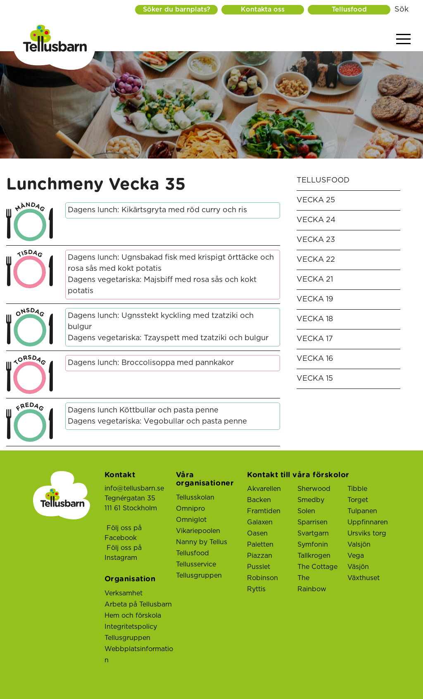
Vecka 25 (316, 200)
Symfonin (312, 544)
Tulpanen (362, 511)
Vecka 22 (316, 259)
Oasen (257, 533)
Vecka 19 (315, 299)
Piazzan (259, 555)
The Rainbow (311, 583)
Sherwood (313, 489)
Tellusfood (349, 9)
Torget (357, 500)
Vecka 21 (315, 279)
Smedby (310, 500)
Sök (401, 9)
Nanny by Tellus (201, 542)
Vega (355, 555)
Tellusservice (196, 564)
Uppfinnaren (367, 522)
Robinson (262, 578)
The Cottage (317, 567)
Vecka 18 (315, 319)
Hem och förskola (133, 615)
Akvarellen (264, 489)
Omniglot (191, 520)
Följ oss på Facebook (123, 533)
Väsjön (358, 567)
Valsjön (359, 544)
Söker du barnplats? (175, 9)
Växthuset (363, 578)
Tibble (357, 489)
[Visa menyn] (403, 39)
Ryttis (256, 589)
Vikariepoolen (198, 531)
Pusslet (258, 567)
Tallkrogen (313, 555)
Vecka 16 (315, 359)
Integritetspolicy (131, 626)
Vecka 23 (316, 240)
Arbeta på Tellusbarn (138, 604)
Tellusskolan (195, 497)
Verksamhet (124, 593)
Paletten (260, 544)
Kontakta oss (262, 9)
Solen (306, 511)
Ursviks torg (366, 533)
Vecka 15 (315, 378)
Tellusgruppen (127, 638)
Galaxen (260, 522)
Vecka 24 (316, 220)
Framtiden (263, 511)
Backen (259, 500)
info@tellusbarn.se (134, 488)
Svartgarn (313, 533)
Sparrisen (312, 522)
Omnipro (190, 508)
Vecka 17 (315, 339)
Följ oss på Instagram (123, 553)
